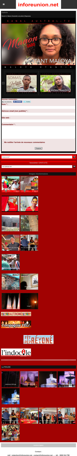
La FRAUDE (6, 367)
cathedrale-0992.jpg (10, 384)
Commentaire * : (9, 124)
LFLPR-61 (29, 189)
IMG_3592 (29, 228)
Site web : (6, 118)
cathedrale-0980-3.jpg (29, 384)
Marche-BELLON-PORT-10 (10, 267)
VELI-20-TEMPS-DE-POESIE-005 (29, 248)
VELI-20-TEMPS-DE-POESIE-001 (11, 248)
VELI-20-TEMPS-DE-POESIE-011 (48, 421)
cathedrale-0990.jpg (66, 384)
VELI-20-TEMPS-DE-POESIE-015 (29, 421)
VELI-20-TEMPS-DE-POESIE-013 (11, 438)
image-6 (10, 306)
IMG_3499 (10, 228)
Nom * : (5, 104)
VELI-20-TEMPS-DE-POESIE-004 (66, 421)
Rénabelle (29, 208)
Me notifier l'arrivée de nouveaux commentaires (24, 142)
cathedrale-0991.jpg (48, 384)
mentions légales (38, 445)
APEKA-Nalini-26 (10, 286)
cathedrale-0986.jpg (10, 401)
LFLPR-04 (10, 189)
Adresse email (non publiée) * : (15, 111)
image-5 (29, 306)
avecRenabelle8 (10, 208)
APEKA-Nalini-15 (29, 286)
